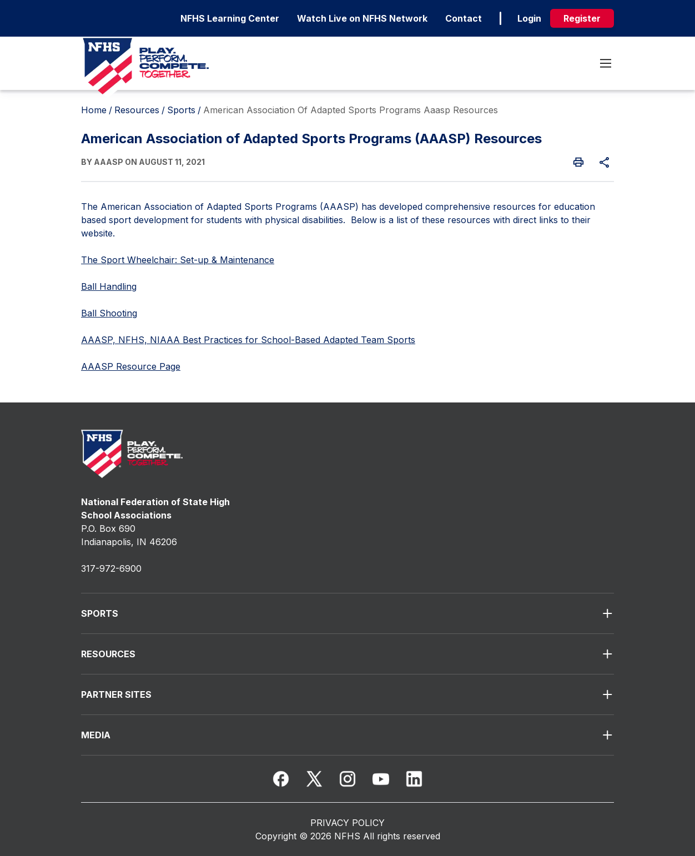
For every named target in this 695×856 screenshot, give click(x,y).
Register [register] (582, 18)
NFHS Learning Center (229, 18)
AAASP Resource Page (130, 366)
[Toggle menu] (605, 63)
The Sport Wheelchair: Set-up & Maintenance (177, 259)
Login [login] (529, 18)
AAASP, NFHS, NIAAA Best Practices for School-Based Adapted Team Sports (248, 339)
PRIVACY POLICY (347, 822)
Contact (463, 18)
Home (94, 109)
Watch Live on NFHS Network (362, 18)
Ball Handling (109, 286)
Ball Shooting (109, 313)
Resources (136, 109)
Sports (181, 109)
